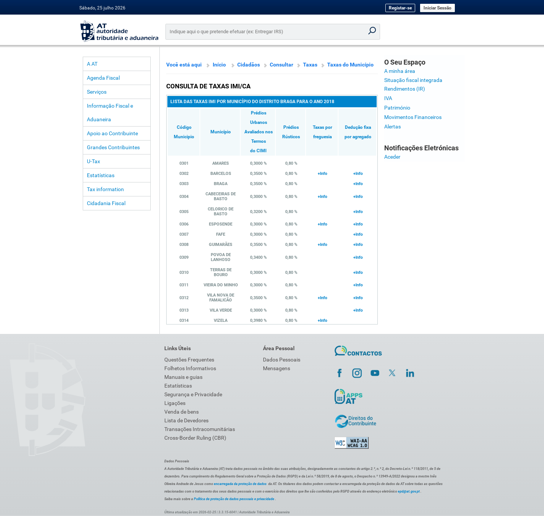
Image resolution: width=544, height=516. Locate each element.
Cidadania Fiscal (106, 203)
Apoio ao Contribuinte (112, 133)
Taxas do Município (350, 65)
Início (219, 65)
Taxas (310, 65)
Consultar (281, 65)
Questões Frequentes (189, 360)
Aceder (392, 157)
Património (397, 108)
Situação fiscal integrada (413, 80)
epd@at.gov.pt (409, 491)
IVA (388, 98)
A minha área (399, 71)
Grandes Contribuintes (113, 147)
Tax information (105, 189)
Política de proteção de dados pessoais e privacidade (234, 499)
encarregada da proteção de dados (240, 484)
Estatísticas (100, 175)
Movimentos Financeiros (413, 117)
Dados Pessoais (281, 360)
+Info (322, 173)
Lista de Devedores (186, 420)
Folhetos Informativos (190, 368)
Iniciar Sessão (437, 8)
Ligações (174, 403)
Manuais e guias (183, 377)
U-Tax (93, 161)
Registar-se (400, 8)
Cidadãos (248, 65)
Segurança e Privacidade (193, 394)
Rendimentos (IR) (404, 89)
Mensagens (276, 368)
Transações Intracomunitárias (199, 429)
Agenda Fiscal (103, 78)
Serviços (97, 92)
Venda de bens (181, 412)
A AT (92, 64)
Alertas (392, 127)
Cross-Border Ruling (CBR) (195, 438)
